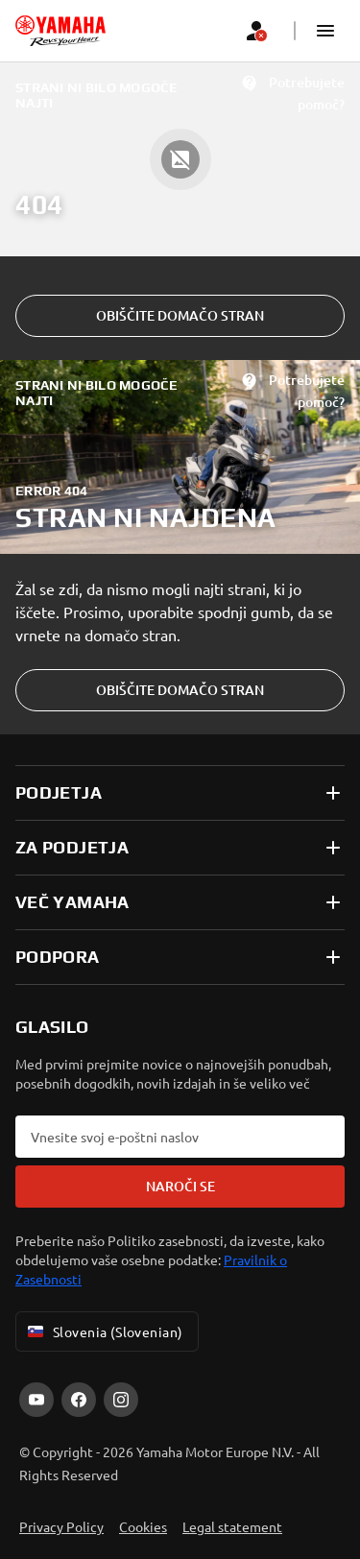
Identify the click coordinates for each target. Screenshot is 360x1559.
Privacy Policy (61, 1526)
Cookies (143, 1526)
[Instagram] (121, 1399)
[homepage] (60, 30)
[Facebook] (78, 1399)
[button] (325, 31)
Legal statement (232, 1526)
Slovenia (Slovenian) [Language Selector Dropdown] (103, 1331)
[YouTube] (36, 1399)
